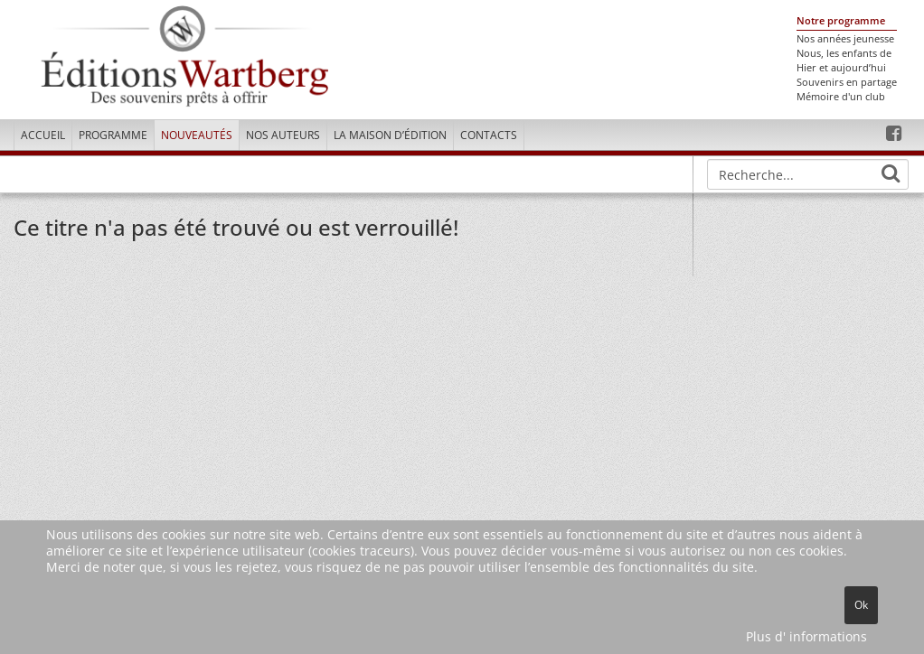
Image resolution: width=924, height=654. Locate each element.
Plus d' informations (806, 636)
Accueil (43, 135)
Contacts (488, 135)
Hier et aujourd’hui (841, 67)
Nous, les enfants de (844, 53)
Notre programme (841, 20)
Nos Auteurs (283, 135)
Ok (861, 604)
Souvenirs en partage (847, 82)
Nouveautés (196, 135)
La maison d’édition (390, 135)
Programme (113, 135)
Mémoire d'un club (841, 96)
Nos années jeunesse (845, 39)
